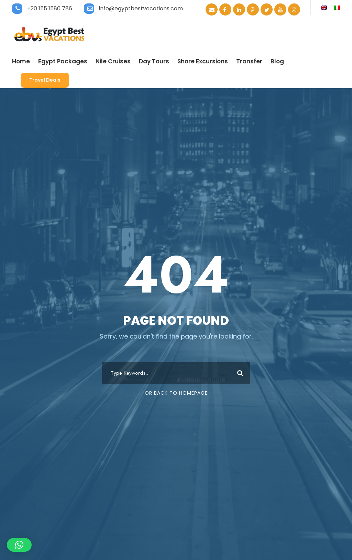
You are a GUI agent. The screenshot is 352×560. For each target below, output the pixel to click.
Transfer (249, 61)
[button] (19, 545)
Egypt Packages (62, 61)
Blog (277, 61)
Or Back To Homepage (176, 393)
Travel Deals (44, 79)
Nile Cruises (113, 61)
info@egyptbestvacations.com (141, 8)
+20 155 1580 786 (49, 8)
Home (21, 61)
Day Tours (154, 61)
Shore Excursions (202, 61)
